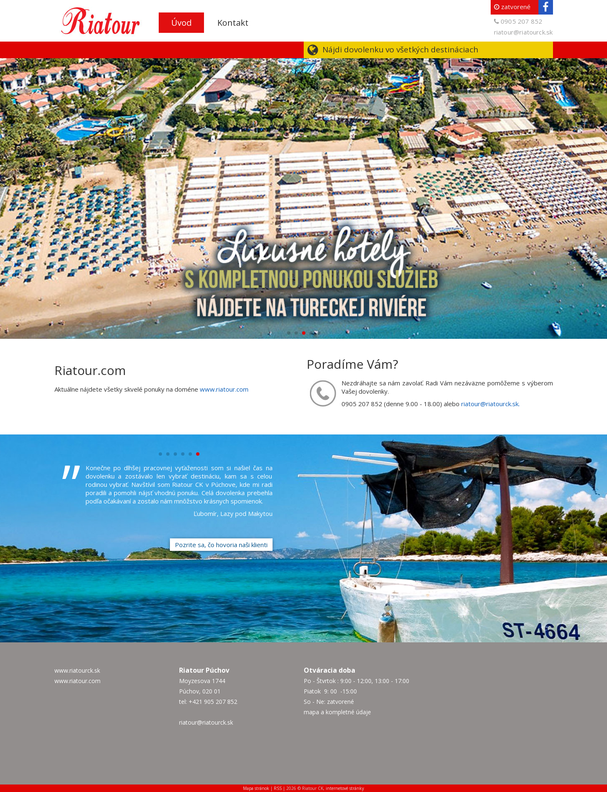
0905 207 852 (521, 21)
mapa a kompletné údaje (337, 712)
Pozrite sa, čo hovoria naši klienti (221, 544)
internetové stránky (345, 788)
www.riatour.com (224, 389)
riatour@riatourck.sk (523, 32)
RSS (278, 788)
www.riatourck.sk (77, 670)
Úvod (181, 22)
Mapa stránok (256, 788)
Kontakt (232, 22)
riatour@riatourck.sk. (490, 404)
